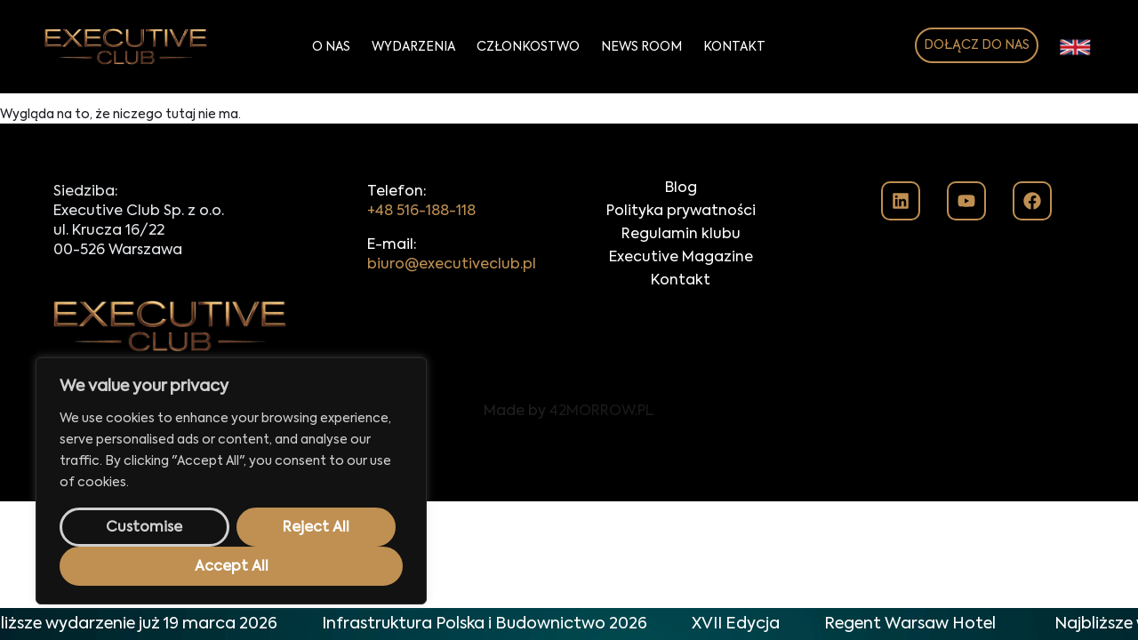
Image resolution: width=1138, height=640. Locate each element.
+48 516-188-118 (421, 211)
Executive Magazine (681, 258)
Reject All (316, 528)
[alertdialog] (569, 624)
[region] (231, 480)
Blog (681, 188)
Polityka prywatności (681, 211)
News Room (641, 47)
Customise (144, 528)
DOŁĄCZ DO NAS (977, 45)
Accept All (231, 567)
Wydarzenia (413, 47)
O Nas (331, 47)
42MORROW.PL (601, 411)
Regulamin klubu (681, 235)
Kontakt (734, 47)
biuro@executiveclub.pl (451, 265)
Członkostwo (528, 47)
